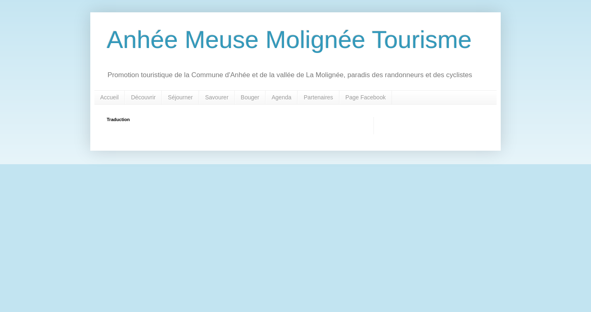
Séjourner (180, 97)
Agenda (281, 97)
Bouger (250, 97)
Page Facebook (366, 97)
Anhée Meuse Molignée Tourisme (289, 39)
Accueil (109, 97)
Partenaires (318, 97)
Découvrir (143, 97)
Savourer (217, 97)
